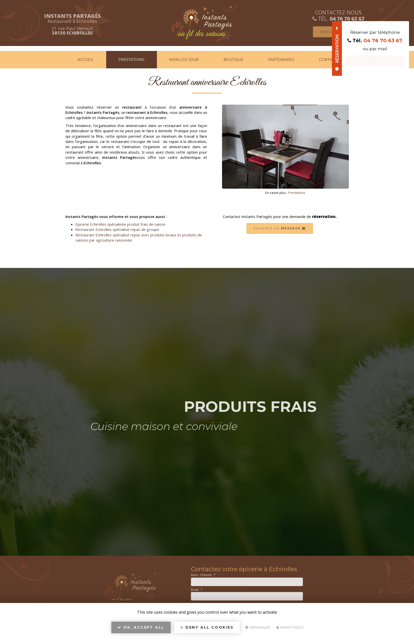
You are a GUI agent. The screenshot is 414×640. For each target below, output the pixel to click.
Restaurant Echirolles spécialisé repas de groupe (117, 229)
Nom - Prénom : (203, 575)
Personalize (257, 629)
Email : (196, 590)
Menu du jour (184, 59)
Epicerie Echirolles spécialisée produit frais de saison (120, 224)
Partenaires (281, 59)
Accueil (86, 59)
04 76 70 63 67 (383, 40)
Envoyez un (280, 228)
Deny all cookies (206, 629)
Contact (327, 59)
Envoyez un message (374, 61)
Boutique (233, 59)
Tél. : (195, 604)
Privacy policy (290, 629)
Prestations (131, 59)
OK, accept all (140, 629)
